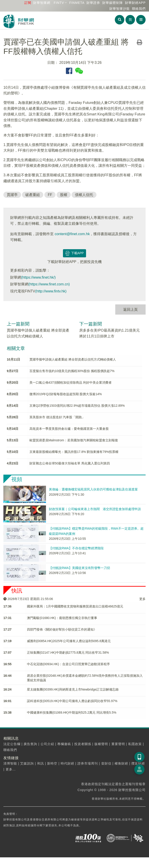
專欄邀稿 (64, 744)
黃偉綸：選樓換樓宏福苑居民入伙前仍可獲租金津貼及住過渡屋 (93, 489)
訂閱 (27, 3)
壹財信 (106, 763)
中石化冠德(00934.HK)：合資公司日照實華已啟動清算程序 (68, 664)
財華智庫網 (41, 3)
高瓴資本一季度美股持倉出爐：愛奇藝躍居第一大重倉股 (69, 428)
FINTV (59, 3)
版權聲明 (101, 744)
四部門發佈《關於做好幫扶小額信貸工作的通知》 (62, 629)
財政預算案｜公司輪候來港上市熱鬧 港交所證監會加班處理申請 (95, 509)
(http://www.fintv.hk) (50, 291)
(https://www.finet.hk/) (38, 277)
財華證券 (93, 3)
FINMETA (76, 3)
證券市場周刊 (87, 763)
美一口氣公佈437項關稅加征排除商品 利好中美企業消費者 (70, 382)
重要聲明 (118, 744)
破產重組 (32, 195)
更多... (11, 769)
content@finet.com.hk (72, 234)
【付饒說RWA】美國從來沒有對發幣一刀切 (79, 568)
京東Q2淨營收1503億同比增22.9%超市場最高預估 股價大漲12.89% (77, 405)
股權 (63, 195)
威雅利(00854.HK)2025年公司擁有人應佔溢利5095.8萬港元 (69, 641)
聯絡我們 (139, 8)
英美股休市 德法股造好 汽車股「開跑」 (57, 417)
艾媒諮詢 (27, 763)
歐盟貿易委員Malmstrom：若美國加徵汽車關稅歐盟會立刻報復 (73, 440)
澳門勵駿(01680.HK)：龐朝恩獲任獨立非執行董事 (62, 618)
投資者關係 (82, 744)
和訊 (40, 763)
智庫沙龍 (119, 8)
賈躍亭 (12, 195)
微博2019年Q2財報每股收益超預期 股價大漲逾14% (65, 394)
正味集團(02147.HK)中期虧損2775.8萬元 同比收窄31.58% (68, 652)
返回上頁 (130, 309)
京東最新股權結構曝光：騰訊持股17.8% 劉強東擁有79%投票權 (74, 452)
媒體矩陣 (112, 3)
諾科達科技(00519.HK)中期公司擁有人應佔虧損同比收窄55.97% (72, 701)
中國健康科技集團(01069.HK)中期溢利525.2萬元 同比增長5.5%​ (71, 712)
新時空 (52, 763)
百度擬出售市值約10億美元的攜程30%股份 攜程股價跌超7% (72, 371)
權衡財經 (121, 763)
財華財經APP (135, 3)
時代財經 (67, 763)
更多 (142, 599)
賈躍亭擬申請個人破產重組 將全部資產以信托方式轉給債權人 (72, 359)
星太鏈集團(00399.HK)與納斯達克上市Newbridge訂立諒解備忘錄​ (73, 689)
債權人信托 (84, 195)
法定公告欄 (11, 744)
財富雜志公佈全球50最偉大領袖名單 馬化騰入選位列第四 (69, 463)
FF (50, 195)
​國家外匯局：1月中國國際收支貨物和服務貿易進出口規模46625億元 (75, 606)
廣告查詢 (30, 744)
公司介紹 (47, 744)
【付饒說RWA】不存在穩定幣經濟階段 (76, 548)
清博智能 (10, 763)
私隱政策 (135, 744)
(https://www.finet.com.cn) (49, 284)
